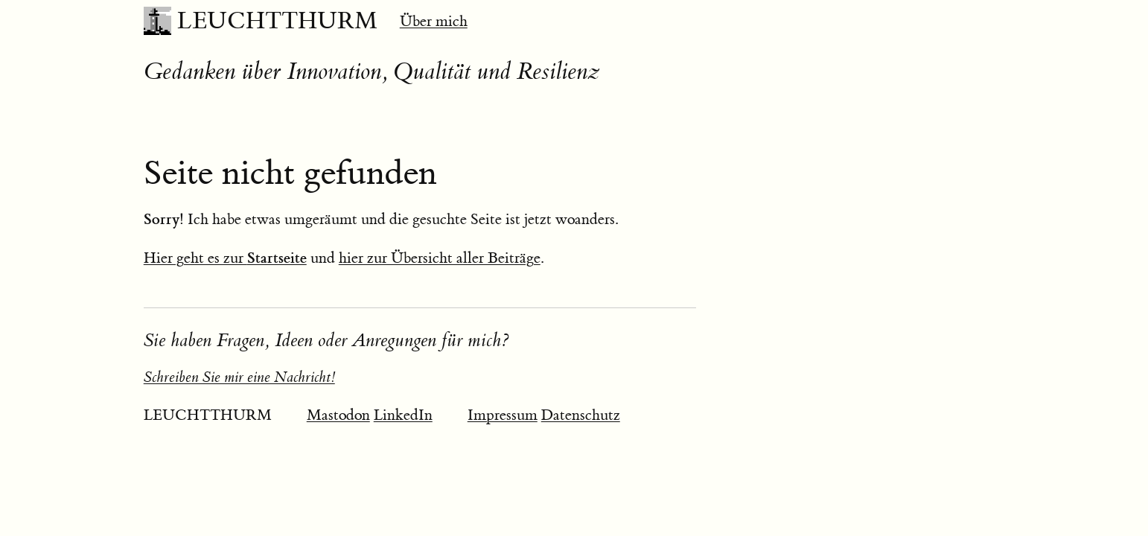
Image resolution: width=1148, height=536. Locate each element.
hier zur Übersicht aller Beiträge (439, 258)
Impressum (503, 415)
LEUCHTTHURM (277, 21)
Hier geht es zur (225, 258)
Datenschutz (580, 415)
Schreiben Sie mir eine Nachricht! (239, 377)
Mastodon (338, 415)
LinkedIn (403, 415)
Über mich (434, 21)
